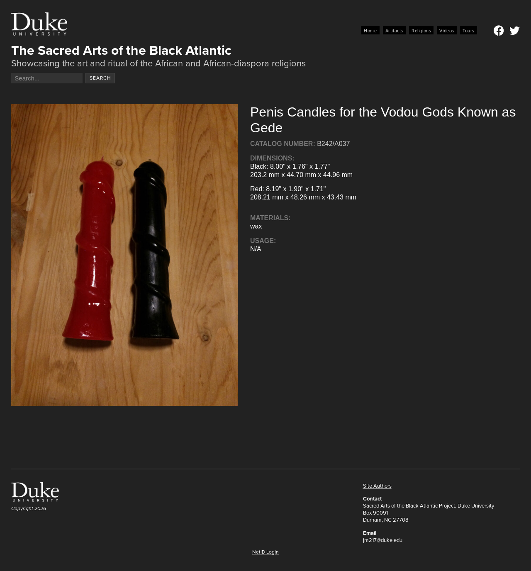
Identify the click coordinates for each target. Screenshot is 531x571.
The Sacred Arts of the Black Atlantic (121, 50)
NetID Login (265, 552)
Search (100, 78)
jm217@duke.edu (382, 540)
